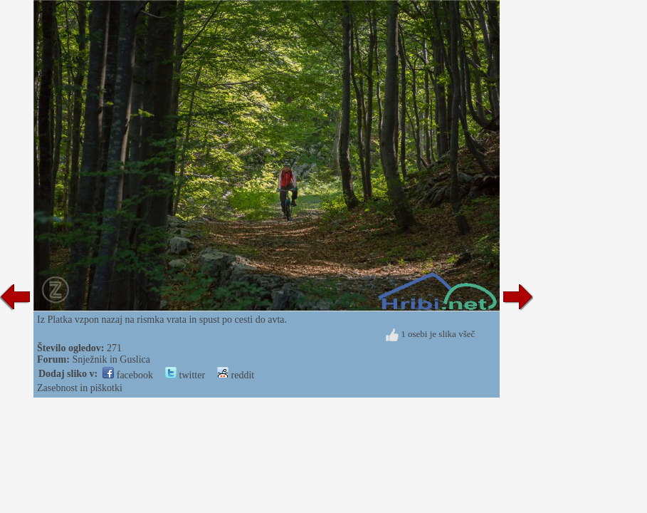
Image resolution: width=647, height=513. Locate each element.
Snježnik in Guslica (111, 359)
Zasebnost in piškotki (79, 388)
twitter (185, 375)
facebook (127, 375)
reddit (235, 375)
